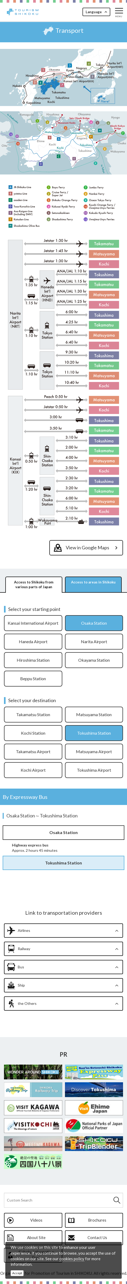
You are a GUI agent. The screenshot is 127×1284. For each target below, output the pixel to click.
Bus (21, 967)
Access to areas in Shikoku (93, 582)
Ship (21, 985)
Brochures (97, 1220)
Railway (24, 948)
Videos (36, 1220)
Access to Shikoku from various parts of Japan (33, 584)
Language (94, 12)
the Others (27, 1003)
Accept (17, 1273)
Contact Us (97, 1237)
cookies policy (71, 1258)
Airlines (24, 930)
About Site (36, 1237)
